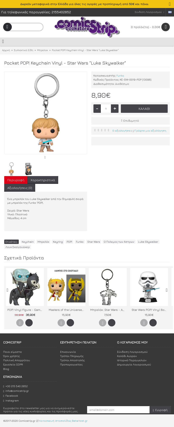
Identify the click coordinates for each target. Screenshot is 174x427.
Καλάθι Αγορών (127, 356)
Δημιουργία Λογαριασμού (134, 364)
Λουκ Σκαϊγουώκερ (17, 247)
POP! (69, 241)
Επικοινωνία (68, 351)
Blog (6, 368)
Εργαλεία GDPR (13, 364)
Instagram (11, 400)
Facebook (10, 395)
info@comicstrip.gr (16, 391)
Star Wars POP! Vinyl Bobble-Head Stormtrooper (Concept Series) (150, 309)
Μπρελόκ (43, 241)
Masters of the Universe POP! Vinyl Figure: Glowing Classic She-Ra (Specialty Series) (67, 309)
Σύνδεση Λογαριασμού (132, 351)
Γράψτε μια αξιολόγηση (150, 130)
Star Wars (93, 241)
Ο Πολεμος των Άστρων (119, 241)
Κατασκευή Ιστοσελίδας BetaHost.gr (63, 421)
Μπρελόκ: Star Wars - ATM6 (108, 309)
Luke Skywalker (148, 241)
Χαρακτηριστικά (43, 180)
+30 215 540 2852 (15, 386)
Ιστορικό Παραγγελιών (132, 360)
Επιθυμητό (131, 120)
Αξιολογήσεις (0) (19, 188)
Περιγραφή (15, 180)
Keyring (58, 241)
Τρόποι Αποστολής (72, 360)
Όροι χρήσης (11, 356)
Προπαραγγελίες (71, 364)
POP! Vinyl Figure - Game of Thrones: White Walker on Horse (25, 309)
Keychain (28, 241)
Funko (120, 75)
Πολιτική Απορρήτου (16, 360)
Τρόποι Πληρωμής (72, 356)
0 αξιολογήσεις (122, 130)
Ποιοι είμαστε (12, 351)
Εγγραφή (160, 410)
